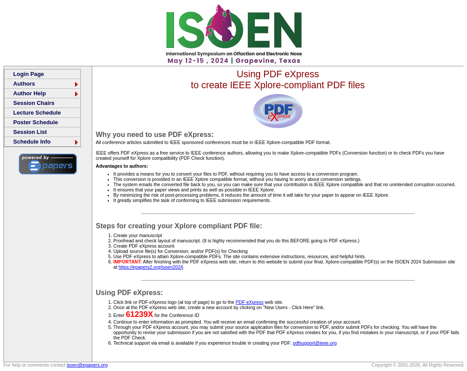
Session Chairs (33, 103)
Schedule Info (46, 141)
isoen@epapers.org (87, 364)
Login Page (28, 74)
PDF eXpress (249, 302)
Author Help (46, 93)
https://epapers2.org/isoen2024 (151, 267)
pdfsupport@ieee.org (315, 343)
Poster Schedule (35, 122)
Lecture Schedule (37, 112)
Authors (46, 83)
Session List (30, 132)
